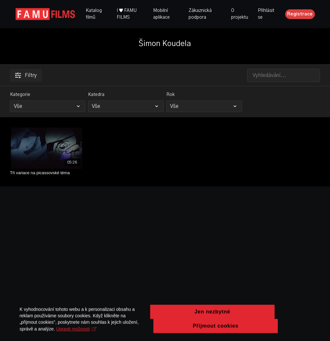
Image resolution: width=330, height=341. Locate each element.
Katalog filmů (94, 14)
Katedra (96, 94)
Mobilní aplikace (161, 14)
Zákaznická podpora (200, 14)
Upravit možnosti (128, 331)
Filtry (26, 75)
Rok (170, 94)
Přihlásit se (266, 14)
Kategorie (20, 94)
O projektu (239, 14)
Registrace (300, 14)
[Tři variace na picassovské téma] (47, 173)
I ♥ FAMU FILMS (127, 14)
